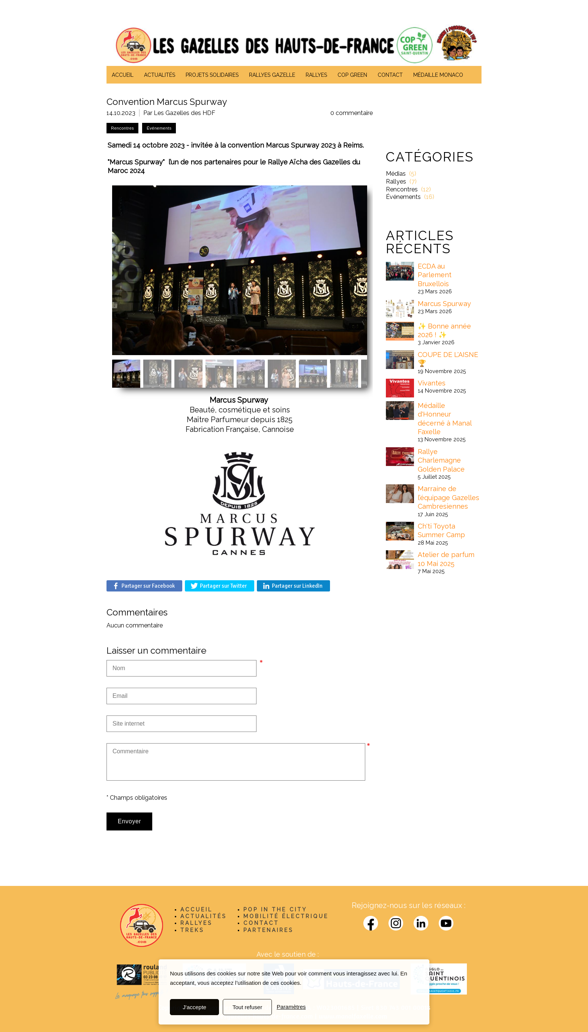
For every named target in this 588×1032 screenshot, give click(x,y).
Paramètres (291, 1007)
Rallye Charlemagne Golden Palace (441, 460)
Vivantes (432, 383)
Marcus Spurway (444, 304)
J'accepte (194, 1007)
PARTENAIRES (268, 930)
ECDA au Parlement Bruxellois (435, 275)
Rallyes (396, 181)
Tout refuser (247, 1007)
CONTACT (261, 923)
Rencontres (402, 189)
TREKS (192, 930)
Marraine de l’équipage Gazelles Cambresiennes (448, 497)
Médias (396, 173)
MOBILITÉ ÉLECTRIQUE (285, 916)
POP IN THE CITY (275, 910)
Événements (403, 196)
